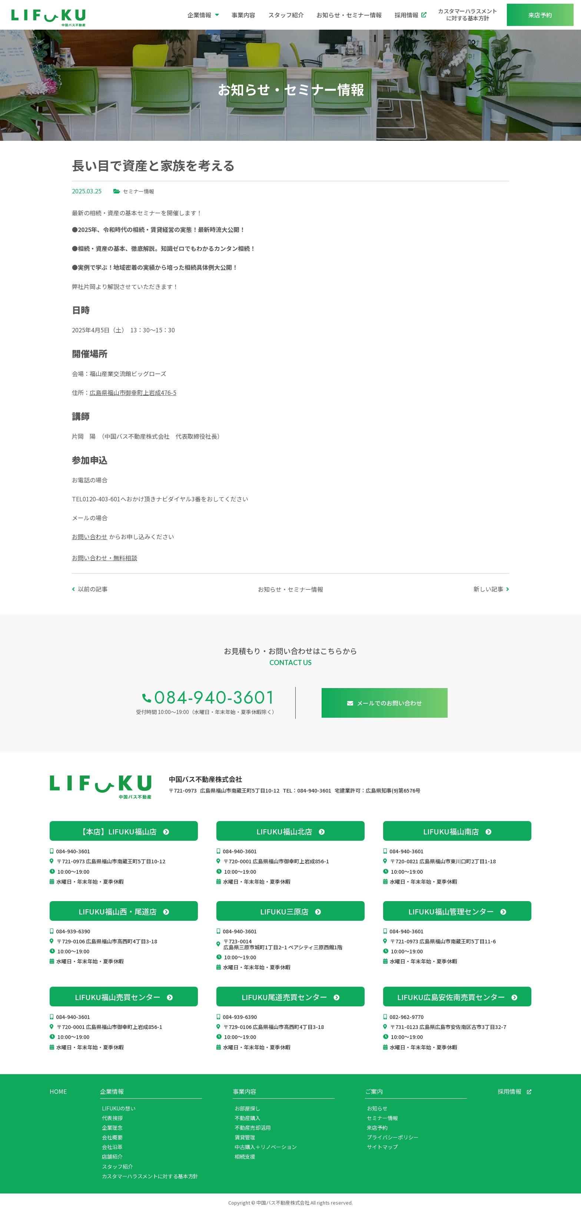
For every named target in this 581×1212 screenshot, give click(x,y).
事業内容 (243, 14)
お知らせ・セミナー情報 (349, 14)
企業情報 (203, 15)
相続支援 (245, 1156)
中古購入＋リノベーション (266, 1146)
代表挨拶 (112, 1118)
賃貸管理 (245, 1137)
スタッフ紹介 (286, 14)
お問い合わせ (89, 536)
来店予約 (377, 1127)
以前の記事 (92, 588)
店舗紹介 (112, 1156)
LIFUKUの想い (119, 1108)
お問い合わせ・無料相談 (104, 557)
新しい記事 (488, 588)
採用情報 (410, 14)
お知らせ (377, 1108)
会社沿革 (112, 1146)
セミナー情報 (138, 191)
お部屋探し (247, 1108)
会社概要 (112, 1137)
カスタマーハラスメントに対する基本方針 (467, 14)
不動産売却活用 (253, 1127)
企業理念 (112, 1127)
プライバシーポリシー (393, 1137)
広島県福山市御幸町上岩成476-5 (133, 392)
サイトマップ (382, 1146)
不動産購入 (247, 1118)
